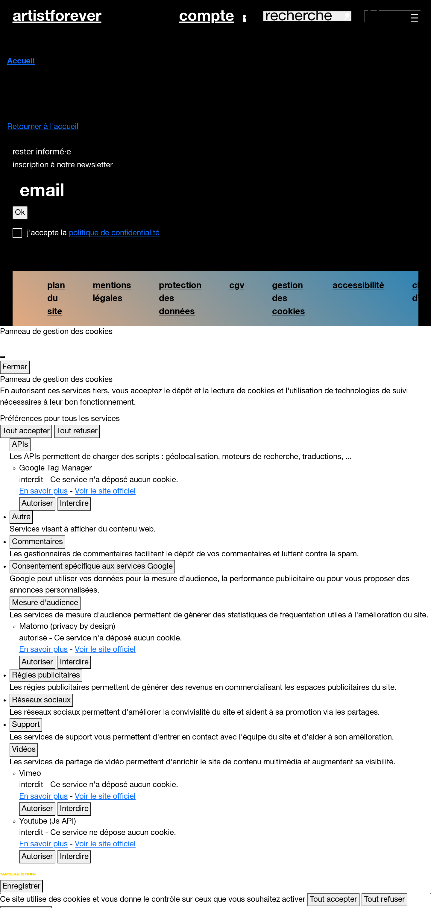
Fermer (14, 356)
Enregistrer (21, 875)
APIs (20, 433)
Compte (212, 16)
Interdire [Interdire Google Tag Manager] (74, 492)
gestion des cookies (288, 298)
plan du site (56, 298)
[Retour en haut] (418, 894)
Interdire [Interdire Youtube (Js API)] (74, 845)
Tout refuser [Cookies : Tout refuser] (77, 420)
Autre (21, 505)
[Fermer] (2, 345)
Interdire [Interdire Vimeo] (74, 797)
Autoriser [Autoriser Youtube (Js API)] (37, 845)
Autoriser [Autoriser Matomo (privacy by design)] (37, 651)
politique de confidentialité (114, 233)
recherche (307, 16)
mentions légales (112, 292)
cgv (236, 285)
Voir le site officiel (105, 480)
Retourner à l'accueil (42, 127)
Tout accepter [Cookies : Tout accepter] (26, 420)
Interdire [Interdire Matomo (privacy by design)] (74, 651)
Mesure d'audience (45, 591)
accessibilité (358, 285)
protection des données (180, 298)
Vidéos (24, 738)
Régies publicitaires (46, 664)
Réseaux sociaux (41, 689)
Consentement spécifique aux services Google (92, 555)
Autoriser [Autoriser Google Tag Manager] (37, 492)
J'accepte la (93, 233)
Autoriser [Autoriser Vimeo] (37, 797)
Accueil (21, 61)
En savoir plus (43, 480)
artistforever (57, 16)
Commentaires (37, 530)
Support (26, 713)
